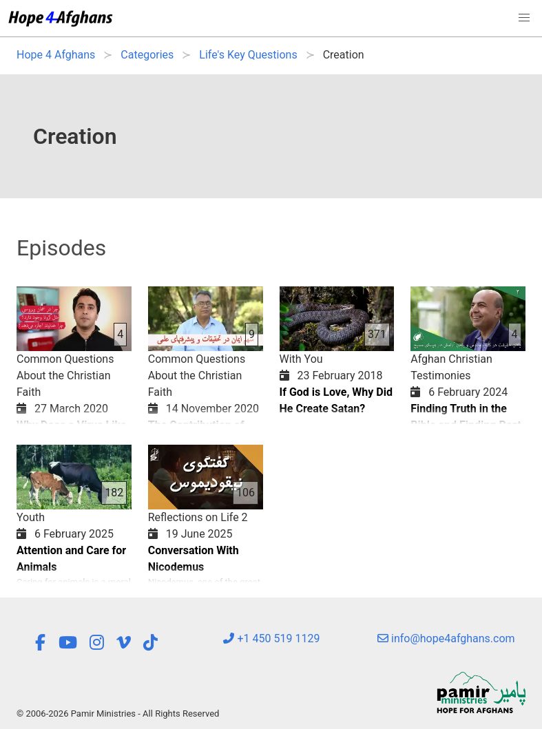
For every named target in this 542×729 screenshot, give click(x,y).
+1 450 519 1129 (271, 638)
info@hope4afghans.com (446, 638)
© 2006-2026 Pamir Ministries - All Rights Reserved (118, 713)
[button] (524, 18)
